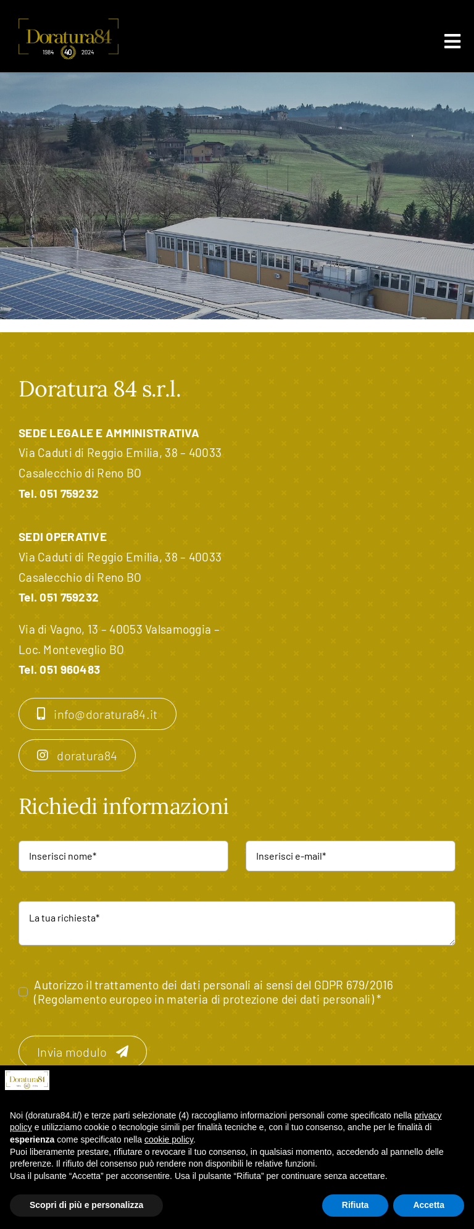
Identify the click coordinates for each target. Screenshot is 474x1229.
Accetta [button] (428, 1205)
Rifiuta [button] (355, 1205)
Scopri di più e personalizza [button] (86, 1205)
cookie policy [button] (168, 1139)
